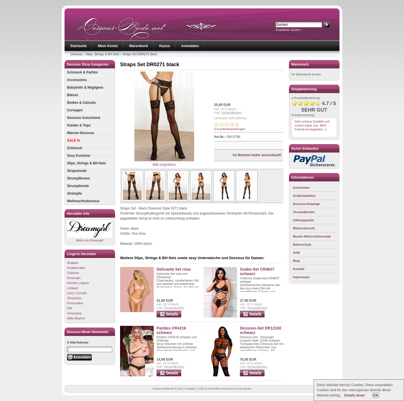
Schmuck (74, 148)
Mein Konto (108, 46)
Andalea (72, 262)
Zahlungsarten (303, 220)
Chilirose (73, 273)
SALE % (73, 140)
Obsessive (74, 298)
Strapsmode (76, 171)
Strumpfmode (78, 186)
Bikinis (72, 95)
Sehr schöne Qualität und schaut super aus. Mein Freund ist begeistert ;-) (312, 125)
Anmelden (190, 46)
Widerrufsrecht (304, 228)
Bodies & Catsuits (81, 103)
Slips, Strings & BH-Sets (102, 54)
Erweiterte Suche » (289, 29)
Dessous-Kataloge (306, 204)
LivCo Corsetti (76, 293)
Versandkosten (231, 112)
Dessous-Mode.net (163, 388)
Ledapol (72, 288)
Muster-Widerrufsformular (312, 236)
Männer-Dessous (80, 133)
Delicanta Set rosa (173, 269)
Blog (296, 260)
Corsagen (74, 110)
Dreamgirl (74, 278)
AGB (296, 252)
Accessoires (77, 80)
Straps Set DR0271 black (140, 54)
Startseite (78, 46)
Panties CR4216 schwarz (171, 330)
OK (375, 395)
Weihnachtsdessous (83, 201)
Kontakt (298, 269)
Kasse (164, 46)
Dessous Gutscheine (83, 118)
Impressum (301, 277)
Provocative (75, 303)
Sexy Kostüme (78, 156)
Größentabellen (304, 195)
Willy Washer (76, 318)
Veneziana (74, 313)
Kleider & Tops (79, 125)
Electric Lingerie (78, 283)
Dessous (76, 54)
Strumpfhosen (78, 178)
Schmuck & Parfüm (82, 72)
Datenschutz (302, 244)
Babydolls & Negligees (85, 87)
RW (69, 308)
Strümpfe (74, 193)
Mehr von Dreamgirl (89, 231)
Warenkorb (138, 46)
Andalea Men (76, 267)
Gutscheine (301, 187)
